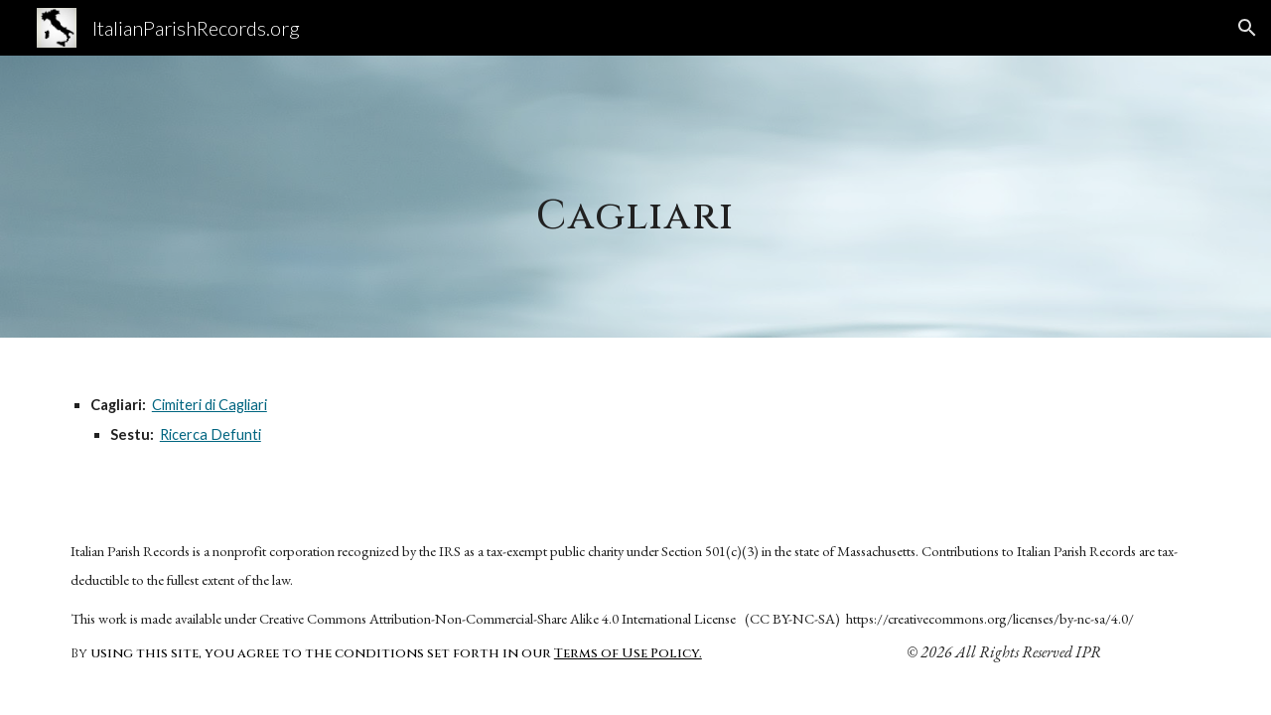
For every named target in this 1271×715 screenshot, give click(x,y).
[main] (635, 196)
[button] (1247, 28)
